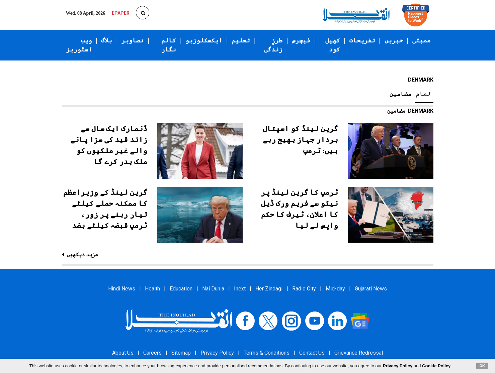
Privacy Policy (217, 353)
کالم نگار (168, 45)
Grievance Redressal (358, 353)
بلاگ (106, 40)
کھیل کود (332, 45)
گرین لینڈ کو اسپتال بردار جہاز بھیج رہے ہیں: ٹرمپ (300, 139)
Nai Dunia (213, 288)
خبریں (394, 40)
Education (181, 288)
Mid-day (335, 288)
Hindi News (121, 288)
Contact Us (312, 353)
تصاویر (132, 40)
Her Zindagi (268, 288)
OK (482, 366)
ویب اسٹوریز (79, 45)
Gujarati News (371, 288)
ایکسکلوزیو (203, 40)
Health (152, 288)
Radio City (304, 288)
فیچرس (301, 40)
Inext (240, 288)
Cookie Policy (436, 365)
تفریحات (362, 40)
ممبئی (421, 40)
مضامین (401, 94)
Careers (152, 353)
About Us (123, 353)
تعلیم (241, 40)
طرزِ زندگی (273, 45)
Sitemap (181, 353)
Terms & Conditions (267, 353)
